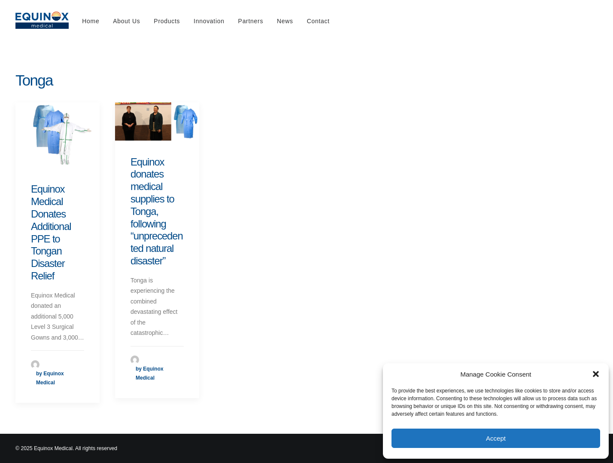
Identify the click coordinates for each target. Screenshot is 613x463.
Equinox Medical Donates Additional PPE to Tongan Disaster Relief (51, 232)
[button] (596, 374)
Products (167, 21)
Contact (318, 21)
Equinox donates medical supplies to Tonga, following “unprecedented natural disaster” (156, 211)
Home (90, 21)
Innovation (209, 21)
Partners (251, 21)
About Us (126, 21)
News (285, 21)
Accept (496, 438)
